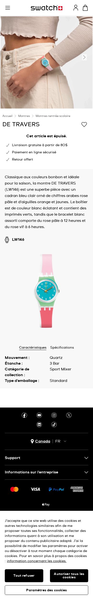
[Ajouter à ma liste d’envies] (84, 124)
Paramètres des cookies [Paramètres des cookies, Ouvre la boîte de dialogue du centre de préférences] (46, 590)
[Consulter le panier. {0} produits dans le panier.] (85, 8)
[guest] (76, 8)
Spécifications (62, 347)
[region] (46, 554)
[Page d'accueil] (46, 8)
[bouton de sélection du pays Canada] (40, 441)
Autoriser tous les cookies (69, 575)
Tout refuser (23, 575)
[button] (8, 8)
